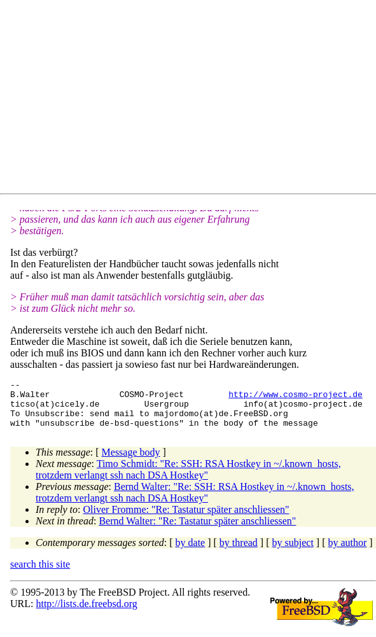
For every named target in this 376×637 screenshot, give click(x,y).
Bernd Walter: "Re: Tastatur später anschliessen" (197, 530)
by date (190, 552)
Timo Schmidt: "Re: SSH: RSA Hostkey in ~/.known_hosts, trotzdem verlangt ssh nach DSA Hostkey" (188, 479)
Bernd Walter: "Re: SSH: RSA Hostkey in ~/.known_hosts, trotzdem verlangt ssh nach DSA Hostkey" (195, 502)
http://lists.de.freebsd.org (86, 613)
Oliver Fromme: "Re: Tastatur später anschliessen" (186, 519)
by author (347, 552)
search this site (40, 573)
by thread (238, 552)
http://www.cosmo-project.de (295, 397)
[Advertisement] (193, 99)
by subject (293, 552)
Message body (131, 461)
